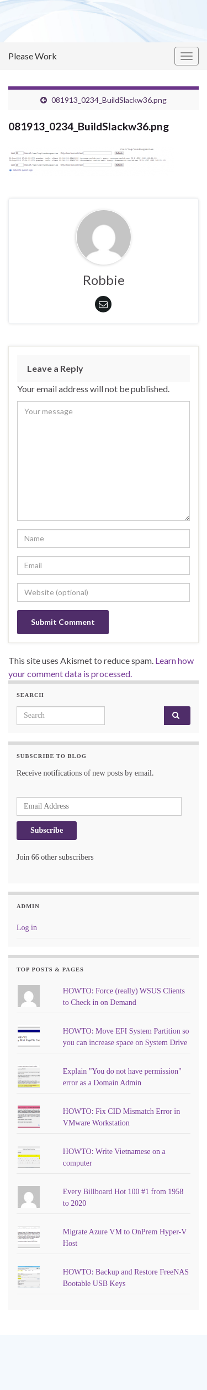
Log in (27, 928)
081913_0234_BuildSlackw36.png (109, 100)
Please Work (32, 56)
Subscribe (46, 830)
